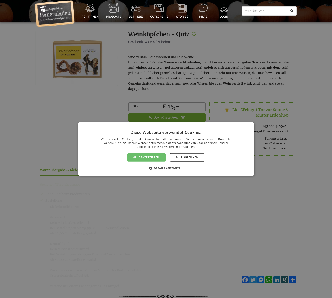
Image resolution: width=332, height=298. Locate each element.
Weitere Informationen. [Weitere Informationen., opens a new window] (179, 147)
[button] (166, 168)
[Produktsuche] (269, 11)
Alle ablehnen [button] (187, 157)
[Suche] (292, 11)
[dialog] (166, 149)
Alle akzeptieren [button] (146, 157)
